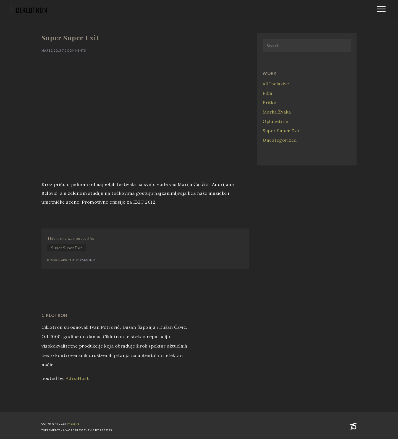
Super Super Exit (66, 247)
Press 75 (73, 423)
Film (267, 93)
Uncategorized (280, 140)
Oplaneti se (275, 121)
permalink (85, 260)
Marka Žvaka (277, 112)
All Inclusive (276, 83)
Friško (269, 102)
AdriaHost (77, 378)
